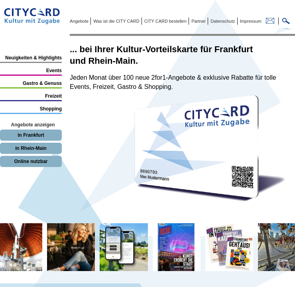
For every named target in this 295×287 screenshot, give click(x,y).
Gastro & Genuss (42, 83)
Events (54, 70)
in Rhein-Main (31, 148)
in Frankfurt (31, 135)
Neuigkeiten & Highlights (33, 58)
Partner (198, 21)
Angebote (79, 21)
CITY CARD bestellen (165, 21)
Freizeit (53, 96)
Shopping (51, 109)
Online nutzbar (31, 161)
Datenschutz (222, 21)
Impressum (250, 21)
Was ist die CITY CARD (116, 21)
